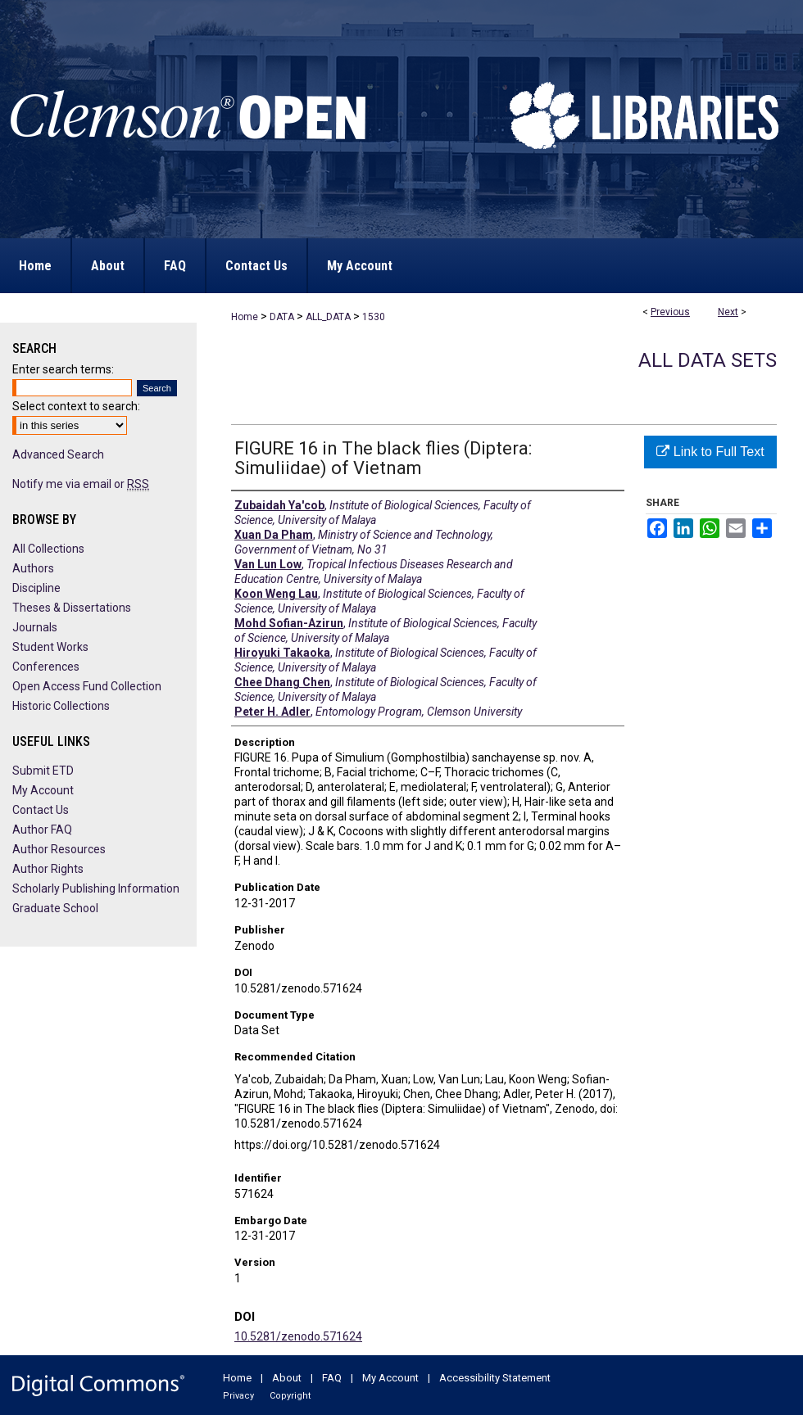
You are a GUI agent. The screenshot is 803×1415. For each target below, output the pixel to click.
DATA (282, 317)
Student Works (50, 646)
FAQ (332, 1378)
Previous (670, 312)
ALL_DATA (328, 317)
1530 (373, 317)
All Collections (48, 548)
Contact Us (40, 809)
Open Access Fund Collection (86, 686)
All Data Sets (707, 360)
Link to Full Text (710, 452)
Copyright (290, 1395)
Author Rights (48, 868)
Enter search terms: (63, 369)
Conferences (45, 666)
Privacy (238, 1395)
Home (244, 317)
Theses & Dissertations (71, 607)
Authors (33, 568)
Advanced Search (58, 454)
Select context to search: (76, 406)
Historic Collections (61, 705)
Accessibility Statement (495, 1378)
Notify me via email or (80, 484)
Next (728, 312)
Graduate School (55, 908)
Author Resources (59, 849)
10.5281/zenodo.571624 (298, 1336)
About (287, 1378)
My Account (43, 790)
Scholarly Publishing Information (95, 888)
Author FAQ (42, 829)
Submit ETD (43, 770)
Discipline (36, 587)
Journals (34, 627)
